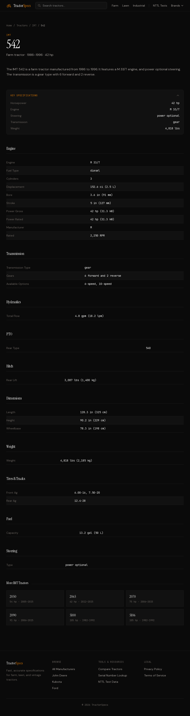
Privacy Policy (153, 669)
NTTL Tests (160, 5)
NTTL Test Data (108, 682)
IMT (34, 25)
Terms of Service (155, 675)
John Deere (59, 675)
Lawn (125, 5)
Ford (55, 688)
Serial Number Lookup (112, 675)
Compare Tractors (110, 669)
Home (9, 25)
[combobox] (71, 5)
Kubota (57, 682)
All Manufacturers (63, 669)
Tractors (22, 25)
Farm (115, 5)
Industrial (139, 5)
